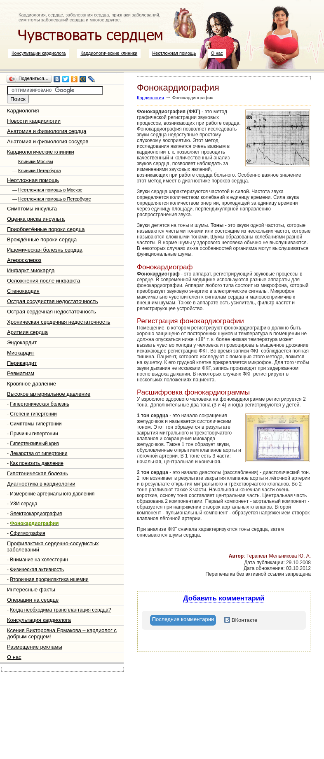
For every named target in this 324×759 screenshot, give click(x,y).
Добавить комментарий (224, 598)
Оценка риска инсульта (36, 219)
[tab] (183, 620)
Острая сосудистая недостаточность (52, 301)
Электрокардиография (36, 513)
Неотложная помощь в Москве (50, 189)
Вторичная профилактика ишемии (49, 579)
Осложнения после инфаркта (43, 281)
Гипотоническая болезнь (37, 473)
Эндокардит (22, 342)
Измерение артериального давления (52, 494)
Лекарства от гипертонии (38, 453)
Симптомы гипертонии (35, 424)
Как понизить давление (36, 463)
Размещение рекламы (34, 647)
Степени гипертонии (33, 414)
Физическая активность (37, 569)
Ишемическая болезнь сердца (44, 250)
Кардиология (23, 110)
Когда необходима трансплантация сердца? (60, 610)
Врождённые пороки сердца (42, 239)
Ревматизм (20, 373)
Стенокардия (23, 291)
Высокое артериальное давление (48, 394)
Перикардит (22, 363)
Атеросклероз (24, 260)
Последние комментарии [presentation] (183, 619)
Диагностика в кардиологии (41, 484)
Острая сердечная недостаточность (51, 311)
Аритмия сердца (27, 332)
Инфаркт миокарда (30, 270)
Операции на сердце (33, 600)
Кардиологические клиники (108, 53)
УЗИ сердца (23, 504)
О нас (217, 53)
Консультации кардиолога (39, 53)
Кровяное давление (31, 384)
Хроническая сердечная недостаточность (58, 322)
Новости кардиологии (34, 121)
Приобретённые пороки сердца (46, 229)
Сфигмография (27, 533)
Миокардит (20, 353)
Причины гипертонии (34, 434)
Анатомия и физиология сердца (46, 131)
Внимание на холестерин (39, 560)
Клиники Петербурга (39, 170)
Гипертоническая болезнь (39, 404)
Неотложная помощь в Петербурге (54, 198)
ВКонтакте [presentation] (240, 620)
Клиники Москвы (35, 161)
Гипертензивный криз (34, 443)
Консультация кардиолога (39, 620)
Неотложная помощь (174, 53)
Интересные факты (31, 589)
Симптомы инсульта (32, 209)
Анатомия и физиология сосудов (47, 141)
